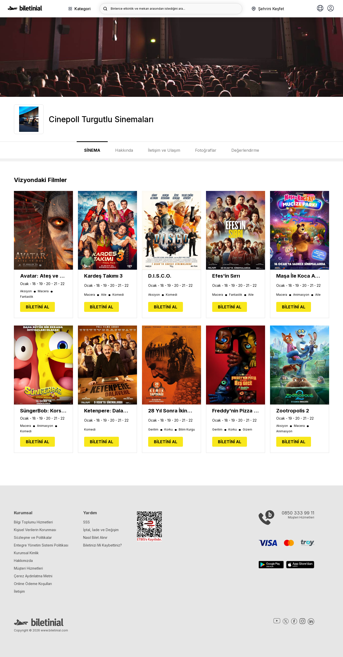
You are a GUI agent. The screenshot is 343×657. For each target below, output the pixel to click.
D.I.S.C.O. (160, 276)
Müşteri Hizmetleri (28, 568)
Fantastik (26, 296)
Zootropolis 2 (292, 411)
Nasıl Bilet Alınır (95, 537)
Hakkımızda (23, 560)
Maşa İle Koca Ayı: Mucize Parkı (299, 276)
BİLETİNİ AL (37, 306)
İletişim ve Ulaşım (164, 150)
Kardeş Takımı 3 (103, 276)
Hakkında (124, 150)
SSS (86, 522)
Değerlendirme (245, 150)
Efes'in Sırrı (226, 276)
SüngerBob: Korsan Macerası (43, 411)
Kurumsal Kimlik (26, 553)
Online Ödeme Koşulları (33, 584)
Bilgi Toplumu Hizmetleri (33, 522)
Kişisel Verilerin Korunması (35, 530)
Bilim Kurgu (187, 429)
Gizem (247, 429)
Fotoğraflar (205, 150)
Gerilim (155, 429)
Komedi (118, 294)
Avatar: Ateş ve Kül (43, 276)
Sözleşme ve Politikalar (33, 537)
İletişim (19, 591)
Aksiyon (28, 291)
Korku (170, 429)
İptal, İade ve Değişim (101, 530)
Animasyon (303, 294)
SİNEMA (92, 150)
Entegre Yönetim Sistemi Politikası (41, 545)
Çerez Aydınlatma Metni (33, 576)
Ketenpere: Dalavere (107, 411)
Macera (45, 291)
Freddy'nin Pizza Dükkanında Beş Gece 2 (235, 411)
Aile (106, 294)
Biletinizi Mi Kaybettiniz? (102, 545)
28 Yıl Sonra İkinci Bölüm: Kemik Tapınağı (171, 411)
